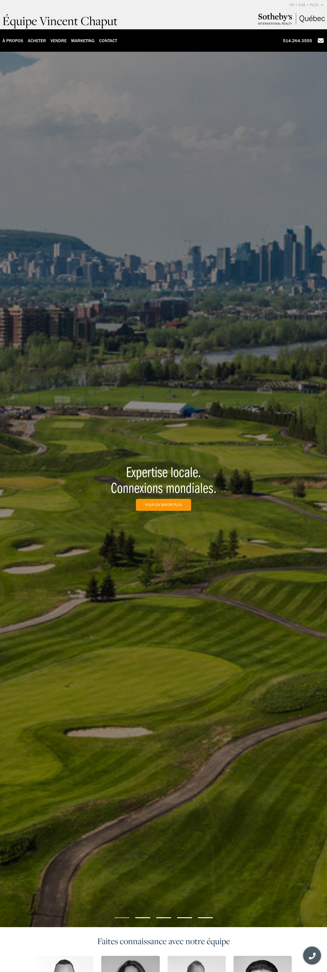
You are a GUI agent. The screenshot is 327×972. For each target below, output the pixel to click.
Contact (108, 40)
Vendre (58, 40)
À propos (12, 40)
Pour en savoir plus (163, 504)
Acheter (37, 40)
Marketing (83, 40)
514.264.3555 (297, 40)
